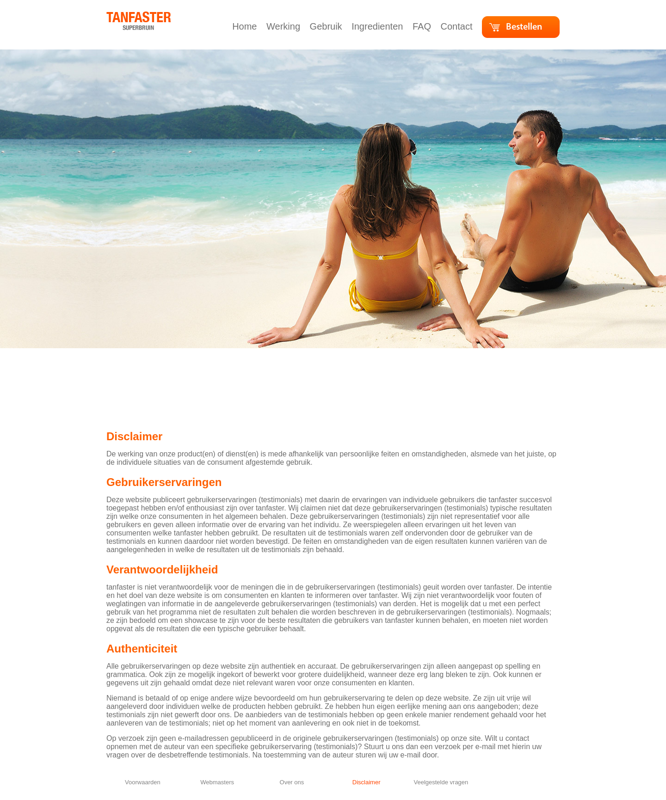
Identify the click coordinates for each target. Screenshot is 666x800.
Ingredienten (379, 26)
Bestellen (524, 27)
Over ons (292, 782)
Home (245, 26)
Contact (458, 26)
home (116, 16)
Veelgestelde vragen (440, 782)
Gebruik (327, 26)
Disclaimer (366, 782)
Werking (284, 26)
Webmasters (217, 782)
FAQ (423, 26)
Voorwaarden (142, 782)
